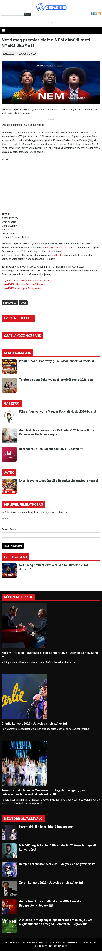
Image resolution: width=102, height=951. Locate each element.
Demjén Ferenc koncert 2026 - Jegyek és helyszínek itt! (57, 864)
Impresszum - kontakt (35, 943)
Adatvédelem (57, 943)
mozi (23, 303)
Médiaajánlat (12, 943)
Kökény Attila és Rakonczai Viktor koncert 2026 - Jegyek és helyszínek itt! (50, 655)
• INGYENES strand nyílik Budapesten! (21, 288)
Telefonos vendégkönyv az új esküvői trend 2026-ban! (56, 379)
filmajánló (9, 303)
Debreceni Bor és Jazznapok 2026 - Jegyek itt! (51, 449)
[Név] (51, 524)
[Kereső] (12, 14)
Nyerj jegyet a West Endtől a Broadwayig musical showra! (58, 480)
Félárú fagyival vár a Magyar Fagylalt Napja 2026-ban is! (57, 411)
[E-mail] (51, 535)
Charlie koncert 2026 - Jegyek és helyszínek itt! (34, 723)
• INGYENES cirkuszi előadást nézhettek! (23, 284)
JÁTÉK (58, 255)
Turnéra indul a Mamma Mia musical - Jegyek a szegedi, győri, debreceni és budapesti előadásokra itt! (44, 792)
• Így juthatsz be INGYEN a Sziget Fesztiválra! (26, 280)
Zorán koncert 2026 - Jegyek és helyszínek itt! (51, 882)
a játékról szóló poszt (58, 247)
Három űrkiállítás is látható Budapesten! (46, 826)
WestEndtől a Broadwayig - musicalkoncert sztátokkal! (57, 361)
